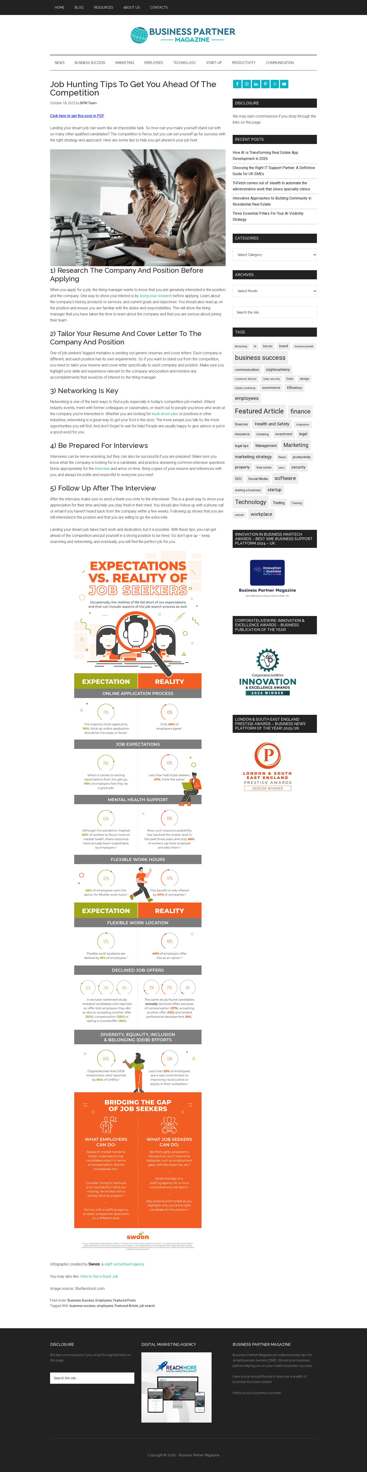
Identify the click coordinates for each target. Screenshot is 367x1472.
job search (147, 1306)
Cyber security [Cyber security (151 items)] (271, 378)
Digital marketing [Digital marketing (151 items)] (245, 388)
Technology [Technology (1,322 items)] (250, 501)
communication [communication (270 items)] (247, 370)
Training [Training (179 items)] (296, 503)
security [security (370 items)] (298, 467)
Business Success (81, 1300)
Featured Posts (124, 1300)
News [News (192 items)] (282, 457)
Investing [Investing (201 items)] (263, 434)
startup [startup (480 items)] (275, 489)
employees (105, 1306)
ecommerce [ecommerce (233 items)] (271, 388)
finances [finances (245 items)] (241, 424)
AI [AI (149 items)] (255, 346)
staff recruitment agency (124, 1264)
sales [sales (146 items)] (281, 467)
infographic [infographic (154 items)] (302, 424)
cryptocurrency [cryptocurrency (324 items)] (278, 369)
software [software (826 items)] (285, 478)
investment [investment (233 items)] (283, 434)
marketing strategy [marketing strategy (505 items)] (253, 456)
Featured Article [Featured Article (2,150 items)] (259, 411)
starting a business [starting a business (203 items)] (248, 490)
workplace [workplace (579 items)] (261, 514)
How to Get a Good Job (99, 1276)
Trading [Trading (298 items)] (279, 503)
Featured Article (126, 1306)
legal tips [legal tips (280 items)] (242, 446)
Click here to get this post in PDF (77, 116)
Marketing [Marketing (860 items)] (295, 445)
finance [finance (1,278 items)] (300, 411)
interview (102, 468)
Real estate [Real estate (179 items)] (264, 467)
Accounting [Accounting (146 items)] (241, 346)
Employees (103, 1300)
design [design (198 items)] (304, 378)
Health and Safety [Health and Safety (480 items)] (272, 424)
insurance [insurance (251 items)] (242, 434)
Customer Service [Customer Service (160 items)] (245, 378)
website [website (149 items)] (239, 514)
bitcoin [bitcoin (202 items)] (267, 346)
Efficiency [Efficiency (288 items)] (294, 388)
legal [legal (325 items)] (303, 434)
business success (82, 1306)
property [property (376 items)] (242, 467)
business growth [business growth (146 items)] (304, 346)
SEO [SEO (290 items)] (238, 479)
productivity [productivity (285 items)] (302, 457)
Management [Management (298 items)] (266, 445)
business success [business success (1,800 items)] (260, 358)
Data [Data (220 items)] (289, 378)
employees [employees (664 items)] (247, 398)
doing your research (156, 296)
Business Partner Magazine (183, 34)
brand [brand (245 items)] (283, 346)
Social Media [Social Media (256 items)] (258, 479)
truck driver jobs (165, 414)
